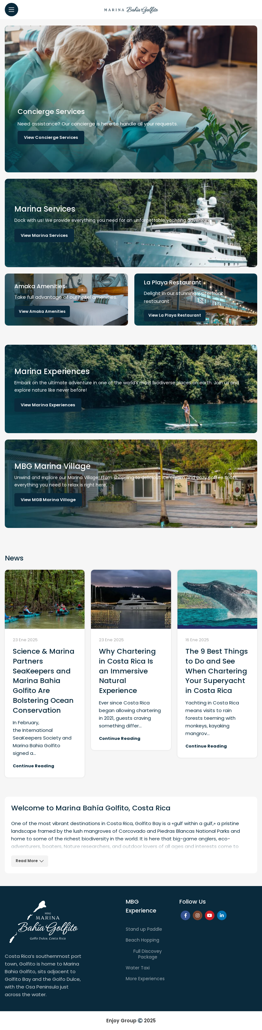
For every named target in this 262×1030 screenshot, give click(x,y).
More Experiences (145, 978)
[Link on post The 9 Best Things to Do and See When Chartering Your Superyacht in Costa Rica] (217, 599)
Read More (30, 860)
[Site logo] (131, 9)
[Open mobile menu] (11, 9)
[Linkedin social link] (222, 915)
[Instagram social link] (197, 915)
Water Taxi (138, 968)
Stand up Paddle (144, 929)
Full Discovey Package (147, 954)
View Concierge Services (51, 137)
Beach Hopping (142, 940)
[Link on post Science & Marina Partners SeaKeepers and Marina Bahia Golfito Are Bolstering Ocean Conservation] (45, 599)
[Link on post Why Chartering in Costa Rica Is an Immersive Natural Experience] (131, 599)
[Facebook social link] (185, 915)
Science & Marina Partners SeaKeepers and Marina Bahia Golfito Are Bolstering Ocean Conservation (43, 680)
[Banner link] (131, 223)
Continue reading (33, 766)
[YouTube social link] (209, 915)
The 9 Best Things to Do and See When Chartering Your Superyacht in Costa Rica (216, 670)
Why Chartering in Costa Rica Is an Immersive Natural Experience (127, 670)
